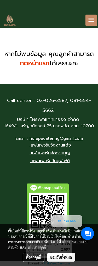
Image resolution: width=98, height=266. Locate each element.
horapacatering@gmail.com (56, 138)
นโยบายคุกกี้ (37, 247)
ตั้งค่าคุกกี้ (33, 257)
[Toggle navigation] (91, 20)
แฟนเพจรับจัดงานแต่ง (51, 145)
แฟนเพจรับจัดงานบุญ (50, 153)
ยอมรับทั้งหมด (61, 257)
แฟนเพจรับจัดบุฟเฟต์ (51, 161)
